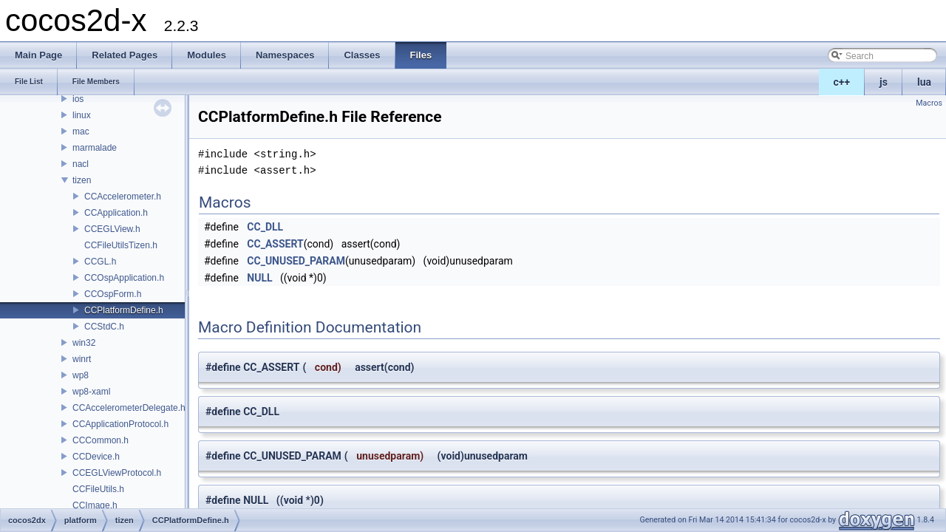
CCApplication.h (116, 213)
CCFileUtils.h (98, 489)
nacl (80, 164)
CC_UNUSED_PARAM (296, 261)
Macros (929, 103)
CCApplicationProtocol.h (120, 424)
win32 (83, 343)
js (883, 82)
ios (78, 99)
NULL (259, 278)
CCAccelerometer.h (122, 196)
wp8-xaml (91, 391)
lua (924, 82)
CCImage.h (95, 505)
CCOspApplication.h (124, 278)
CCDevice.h (96, 456)
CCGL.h (100, 261)
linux (81, 115)
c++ (842, 82)
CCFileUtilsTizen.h (120, 245)
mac (80, 131)
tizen (81, 180)
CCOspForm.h (112, 294)
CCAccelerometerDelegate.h (129, 408)
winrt (81, 359)
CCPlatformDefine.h (123, 310)
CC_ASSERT (275, 244)
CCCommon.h (100, 440)
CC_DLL (265, 227)
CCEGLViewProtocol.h (116, 473)
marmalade (94, 148)
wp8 (80, 375)
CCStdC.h (104, 326)
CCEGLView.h (112, 229)
